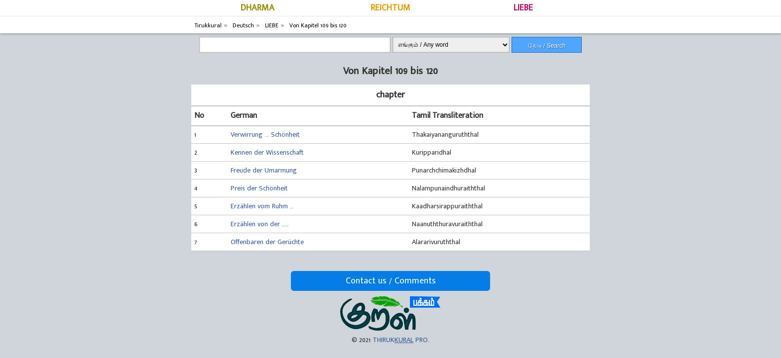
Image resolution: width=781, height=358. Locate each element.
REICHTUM (390, 7)
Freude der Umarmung (264, 170)
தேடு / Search (547, 45)
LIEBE (523, 7)
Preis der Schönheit (259, 188)
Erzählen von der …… (260, 224)
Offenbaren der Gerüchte (267, 242)
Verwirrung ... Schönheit (265, 134)
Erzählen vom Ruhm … (262, 206)
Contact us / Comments (391, 280)
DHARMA (257, 7)
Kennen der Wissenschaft (267, 152)
